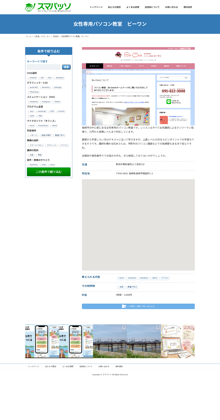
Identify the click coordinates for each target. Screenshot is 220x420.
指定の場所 (46, 135)
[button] (138, 222)
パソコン (64, 145)
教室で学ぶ (59, 135)
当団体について (85, 366)
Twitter (57, 101)
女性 (31, 155)
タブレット (51, 145)
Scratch (61, 111)
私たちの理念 (50, 366)
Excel (32, 125)
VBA (40, 116)
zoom (52, 164)
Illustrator (46, 87)
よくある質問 (67, 366)
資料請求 (119, 366)
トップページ (33, 366)
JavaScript (42, 111)
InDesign (57, 87)
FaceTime (33, 164)
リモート (33, 135)
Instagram (46, 101)
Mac (49, 77)
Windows (60, 77)
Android (33, 77)
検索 (66, 67)
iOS (42, 77)
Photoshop (34, 92)
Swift (32, 116)
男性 (40, 155)
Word (54, 125)
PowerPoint (43, 125)
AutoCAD (34, 87)
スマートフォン (36, 145)
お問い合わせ (103, 366)
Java (31, 111)
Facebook (33, 101)
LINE (44, 164)
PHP (52, 111)
